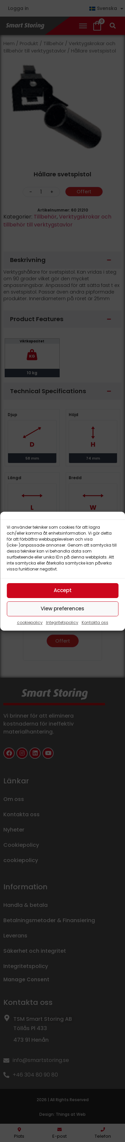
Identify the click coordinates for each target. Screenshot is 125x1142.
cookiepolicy (30, 622)
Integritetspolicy (62, 622)
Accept (63, 590)
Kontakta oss (95, 622)
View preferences (62, 608)
